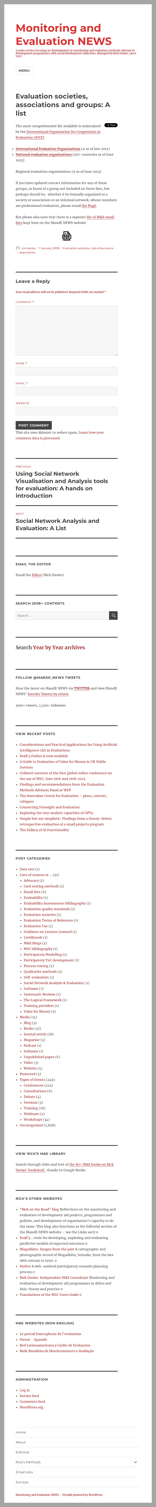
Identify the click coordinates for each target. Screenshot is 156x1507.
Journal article (35, 1034)
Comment (25, 302)
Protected (27, 1074)
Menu (24, 71)
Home (21, 1432)
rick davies (28, 248)
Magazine (32, 1040)
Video (28, 1063)
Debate (29, 1097)
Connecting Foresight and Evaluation (50, 807)
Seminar (30, 1102)
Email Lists (24, 1472)
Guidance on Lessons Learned (48, 932)
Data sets (27, 869)
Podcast (30, 1045)
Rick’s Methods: (28, 1462)
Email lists (32, 892)
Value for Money (37, 1011)
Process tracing (36, 966)
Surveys (22, 1482)
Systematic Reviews (39, 994)
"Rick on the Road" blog (39, 1209)
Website (22, 403)
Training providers (39, 1006)
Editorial (22, 1452)
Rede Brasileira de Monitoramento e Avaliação (57, 1351)
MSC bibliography (38, 949)
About (21, 1442)
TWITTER (82, 688)
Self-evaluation (36, 977)
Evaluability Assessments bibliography (55, 903)
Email (22, 383)
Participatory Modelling (43, 954)
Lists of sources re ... (103, 248)
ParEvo (25, 1266)
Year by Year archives (59, 647)
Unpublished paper (39, 1057)
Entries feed (29, 1396)
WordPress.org (31, 1407)
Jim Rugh (89, 206)
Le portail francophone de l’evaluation (50, 1334)
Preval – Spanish (33, 1340)
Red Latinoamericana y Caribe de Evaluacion (55, 1345)
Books (29, 1028)
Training (31, 1108)
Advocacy (31, 880)
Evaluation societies (76, 248)
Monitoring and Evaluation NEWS (37, 1495)
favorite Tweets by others (48, 694)
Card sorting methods (41, 886)
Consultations (35, 1091)
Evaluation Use (36, 926)
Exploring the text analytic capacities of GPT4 (56, 813)
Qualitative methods (40, 972)
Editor (37, 575)
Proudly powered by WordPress (83, 1495)
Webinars (31, 1114)
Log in (25, 1390)
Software (31, 989)
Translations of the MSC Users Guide (49, 1295)
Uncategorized (31, 1125)
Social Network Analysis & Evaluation (54, 983)
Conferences (34, 1085)
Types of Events (32, 1080)
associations (27, 252)
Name (21, 363)
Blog (27, 1023)
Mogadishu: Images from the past (47, 1249)
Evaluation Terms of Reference (48, 920)
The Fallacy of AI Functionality (44, 830)
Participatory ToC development (49, 960)
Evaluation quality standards (47, 909)
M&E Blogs (32, 943)
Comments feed (32, 1402)
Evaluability (33, 898)
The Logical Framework (43, 1000)
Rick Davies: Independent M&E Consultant (54, 1278)
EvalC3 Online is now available (44, 756)
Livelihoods (33, 937)
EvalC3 (25, 1238)
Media (25, 1017)
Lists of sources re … (36, 875)
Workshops (33, 1119)
